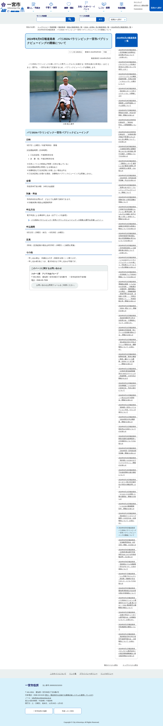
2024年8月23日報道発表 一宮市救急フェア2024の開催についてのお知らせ (127, 274)
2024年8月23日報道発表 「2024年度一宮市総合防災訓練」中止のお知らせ (127, 178)
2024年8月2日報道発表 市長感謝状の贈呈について (127, 627)
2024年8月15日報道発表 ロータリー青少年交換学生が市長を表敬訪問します (127, 483)
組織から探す (116, 19)
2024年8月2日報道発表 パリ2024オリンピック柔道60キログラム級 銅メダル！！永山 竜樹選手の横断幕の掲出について (127, 602)
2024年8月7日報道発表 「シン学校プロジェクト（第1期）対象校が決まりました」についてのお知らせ (127, 578)
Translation (138, 9)
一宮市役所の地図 (40, 711)
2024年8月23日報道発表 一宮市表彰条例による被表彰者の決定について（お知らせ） (127, 249)
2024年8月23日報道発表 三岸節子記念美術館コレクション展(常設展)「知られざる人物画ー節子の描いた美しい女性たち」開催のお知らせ (127, 213)
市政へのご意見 (68, 711)
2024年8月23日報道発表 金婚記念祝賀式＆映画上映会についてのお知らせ (127, 226)
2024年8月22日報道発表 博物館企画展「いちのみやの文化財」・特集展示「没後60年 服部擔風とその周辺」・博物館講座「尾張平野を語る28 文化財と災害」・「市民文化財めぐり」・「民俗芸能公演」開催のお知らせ (127, 291)
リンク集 (72, 674)
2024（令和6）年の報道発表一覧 (96, 27)
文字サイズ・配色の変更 (141, 5)
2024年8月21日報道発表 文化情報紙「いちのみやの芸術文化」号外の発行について (127, 386)
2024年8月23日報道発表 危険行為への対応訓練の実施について (127, 199)
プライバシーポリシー (88, 674)
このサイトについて (58, 674)
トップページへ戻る (130, 665)
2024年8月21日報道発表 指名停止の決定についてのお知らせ (127, 429)
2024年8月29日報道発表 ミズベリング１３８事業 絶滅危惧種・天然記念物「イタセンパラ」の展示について (127, 79)
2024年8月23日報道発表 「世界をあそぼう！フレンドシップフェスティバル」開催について (127, 188)
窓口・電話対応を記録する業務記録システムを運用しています (69, 695)
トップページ (43, 27)
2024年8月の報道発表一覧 (121, 27)
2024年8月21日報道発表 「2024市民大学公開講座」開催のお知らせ (127, 419)
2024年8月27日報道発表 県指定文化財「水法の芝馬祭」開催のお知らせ (127, 112)
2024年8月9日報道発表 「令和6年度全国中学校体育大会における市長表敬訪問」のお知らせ (127, 553)
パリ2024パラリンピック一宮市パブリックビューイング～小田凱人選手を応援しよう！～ (67, 220)
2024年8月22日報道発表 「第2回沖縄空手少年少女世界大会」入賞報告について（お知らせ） (127, 319)
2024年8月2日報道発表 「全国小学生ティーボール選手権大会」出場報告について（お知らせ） (127, 616)
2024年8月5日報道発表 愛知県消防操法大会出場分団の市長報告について (127, 590)
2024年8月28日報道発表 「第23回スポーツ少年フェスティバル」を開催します (127, 92)
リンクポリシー (107, 674)
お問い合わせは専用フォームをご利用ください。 (56, 285)
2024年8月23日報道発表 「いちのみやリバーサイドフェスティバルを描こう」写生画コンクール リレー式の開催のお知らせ (127, 262)
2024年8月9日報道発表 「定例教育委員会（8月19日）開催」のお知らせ (127, 542)
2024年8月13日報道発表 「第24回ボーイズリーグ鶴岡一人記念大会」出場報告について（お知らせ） (127, 518)
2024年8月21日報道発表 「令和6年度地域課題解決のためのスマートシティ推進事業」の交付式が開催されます (127, 373)
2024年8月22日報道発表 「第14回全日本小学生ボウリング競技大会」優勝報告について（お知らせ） (127, 344)
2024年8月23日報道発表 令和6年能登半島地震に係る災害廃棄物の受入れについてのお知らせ (127, 237)
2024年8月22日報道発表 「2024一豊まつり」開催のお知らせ (127, 308)
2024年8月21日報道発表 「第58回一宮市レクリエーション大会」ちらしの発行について (127, 408)
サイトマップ (138, 2)
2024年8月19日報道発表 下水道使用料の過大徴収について (127, 472)
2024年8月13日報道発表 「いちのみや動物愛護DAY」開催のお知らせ (127, 506)
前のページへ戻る (111, 665)
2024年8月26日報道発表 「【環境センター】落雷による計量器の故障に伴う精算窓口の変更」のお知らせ (127, 166)
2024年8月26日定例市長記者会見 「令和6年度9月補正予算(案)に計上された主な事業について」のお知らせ (127, 137)
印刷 (105, 52)
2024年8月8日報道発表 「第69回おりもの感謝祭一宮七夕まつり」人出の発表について (127, 565)
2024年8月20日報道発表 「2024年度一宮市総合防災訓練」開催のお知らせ (127, 450)
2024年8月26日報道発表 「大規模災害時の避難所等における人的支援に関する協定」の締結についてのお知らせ (127, 151)
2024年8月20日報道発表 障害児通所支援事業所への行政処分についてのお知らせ (127, 439)
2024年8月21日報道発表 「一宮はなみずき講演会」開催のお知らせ (127, 397)
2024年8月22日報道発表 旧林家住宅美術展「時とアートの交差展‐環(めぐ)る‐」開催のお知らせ (127, 331)
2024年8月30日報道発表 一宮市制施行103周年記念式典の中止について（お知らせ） (127, 53)
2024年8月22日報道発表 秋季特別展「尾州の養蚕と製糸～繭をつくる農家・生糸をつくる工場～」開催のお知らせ (127, 359)
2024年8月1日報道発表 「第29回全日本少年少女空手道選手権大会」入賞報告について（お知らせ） (127, 639)
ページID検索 (84, 16)
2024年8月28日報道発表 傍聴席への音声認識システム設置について (127, 103)
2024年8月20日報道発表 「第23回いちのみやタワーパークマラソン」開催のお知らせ (127, 461)
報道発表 (61, 27)
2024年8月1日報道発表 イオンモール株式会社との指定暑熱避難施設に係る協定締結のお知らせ (127, 652)
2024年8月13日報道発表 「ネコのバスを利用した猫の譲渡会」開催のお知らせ (127, 495)
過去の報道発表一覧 (74, 27)
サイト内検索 (42, 16)
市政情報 (53, 27)
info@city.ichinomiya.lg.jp (41, 698)
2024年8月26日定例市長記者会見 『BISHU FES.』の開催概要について (127, 123)
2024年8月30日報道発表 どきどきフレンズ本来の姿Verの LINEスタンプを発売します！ (127, 65)
